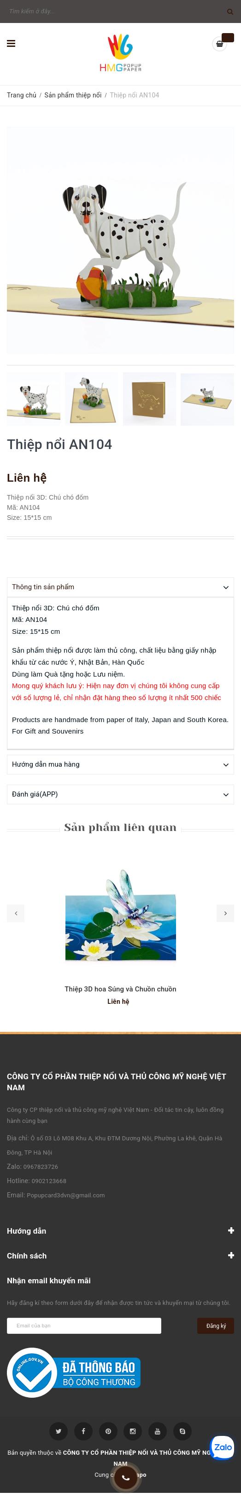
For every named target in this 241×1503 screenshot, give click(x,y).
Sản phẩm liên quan (120, 826)
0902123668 (49, 1180)
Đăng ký (216, 1325)
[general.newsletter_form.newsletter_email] (84, 1325)
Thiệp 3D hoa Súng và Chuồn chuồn (120, 989)
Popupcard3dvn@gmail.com (66, 1194)
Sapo (139, 1474)
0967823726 (41, 1166)
